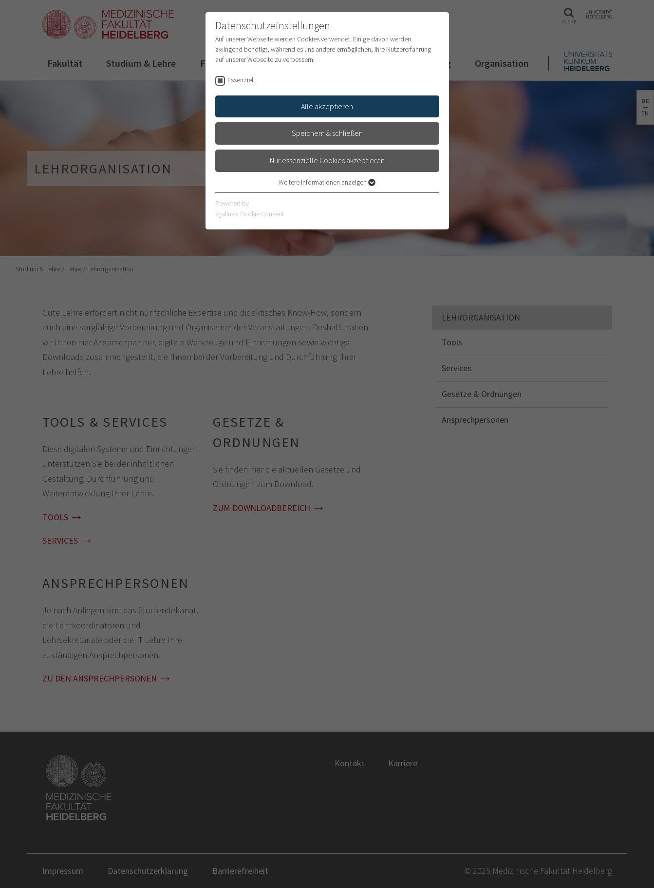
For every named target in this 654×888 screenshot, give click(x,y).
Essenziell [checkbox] (241, 80)
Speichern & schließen (327, 133)
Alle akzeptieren (327, 106)
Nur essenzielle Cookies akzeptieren (327, 160)
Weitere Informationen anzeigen (327, 182)
